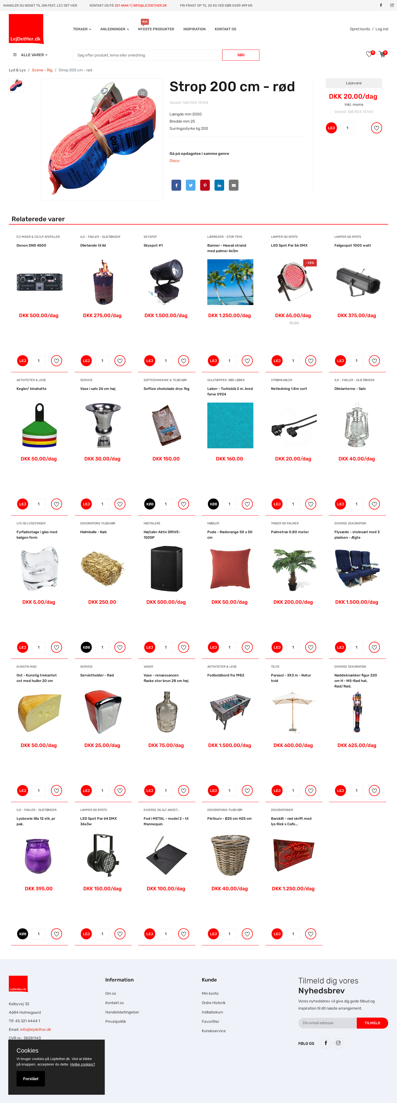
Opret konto (360, 29)
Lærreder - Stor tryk (224, 237)
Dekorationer (282, 810)
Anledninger (114, 29)
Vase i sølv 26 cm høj (98, 389)
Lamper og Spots (284, 237)
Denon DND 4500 (31, 245)
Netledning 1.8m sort (289, 389)
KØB (150, 504)
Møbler (213, 523)
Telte (275, 666)
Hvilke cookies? (82, 1064)
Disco (174, 160)
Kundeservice (214, 1031)
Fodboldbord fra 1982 (225, 675)
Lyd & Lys (17, 70)
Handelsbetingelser (122, 1012)
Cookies (27, 1050)
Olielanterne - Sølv (350, 389)
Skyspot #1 (153, 245)
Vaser (148, 666)
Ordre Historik (214, 1002)
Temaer (82, 29)
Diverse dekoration (350, 523)
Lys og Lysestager (31, 523)
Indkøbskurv (212, 1012)
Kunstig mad (27, 666)
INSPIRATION (194, 29)
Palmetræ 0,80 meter (290, 532)
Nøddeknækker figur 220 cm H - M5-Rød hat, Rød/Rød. (355, 680)
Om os (110, 993)
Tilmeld (372, 1023)
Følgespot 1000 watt (352, 245)
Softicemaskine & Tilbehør (165, 380)
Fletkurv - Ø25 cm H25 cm (229, 818)
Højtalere (152, 523)
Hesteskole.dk (135, 1065)
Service (86, 380)
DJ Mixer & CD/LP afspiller (38, 237)
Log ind (381, 29)
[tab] (16, 85)
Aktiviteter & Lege (31, 380)
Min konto (210, 993)
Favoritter (210, 1021)
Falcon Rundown (145, 1085)
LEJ (331, 128)
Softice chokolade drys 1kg (166, 389)
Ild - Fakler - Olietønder (100, 237)
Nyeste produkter (156, 29)
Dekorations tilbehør (97, 523)
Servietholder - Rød (97, 675)
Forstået (30, 1079)
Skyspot (150, 237)
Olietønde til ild (93, 245)
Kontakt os (225, 29)
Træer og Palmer (285, 523)
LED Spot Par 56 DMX (289, 245)
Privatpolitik (115, 1021)
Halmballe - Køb (93, 532)
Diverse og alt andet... (162, 810)
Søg (241, 55)
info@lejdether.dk (35, 1029)
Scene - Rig (42, 70)
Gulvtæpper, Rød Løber (226, 380)
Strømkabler (281, 380)
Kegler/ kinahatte (32, 389)
